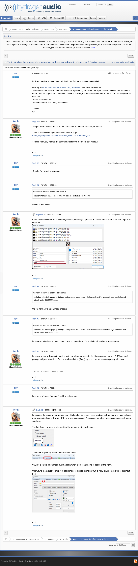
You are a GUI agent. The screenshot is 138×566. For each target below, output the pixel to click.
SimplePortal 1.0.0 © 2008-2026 (35, 561)
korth (16, 121)
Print (131, 56)
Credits (21, 561)
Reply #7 (35, 351)
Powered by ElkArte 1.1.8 (9, 561)
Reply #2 (35, 163)
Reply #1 (35, 122)
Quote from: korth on (49, 192)
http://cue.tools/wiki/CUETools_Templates (61, 87)
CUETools (63, 29)
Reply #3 (35, 185)
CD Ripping (49, 29)
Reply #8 (35, 388)
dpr (16, 73)
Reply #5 (35, 286)
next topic (129, 62)
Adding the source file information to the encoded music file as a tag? (101, 29)
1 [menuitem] (5, 56)
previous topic (118, 62)
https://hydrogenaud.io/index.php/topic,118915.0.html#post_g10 (61, 136)
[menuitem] (131, 56)
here (93, 47)
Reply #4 (39, 215)
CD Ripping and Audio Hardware (25, 29)
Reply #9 (39, 410)
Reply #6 (35, 319)
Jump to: (112, 545)
